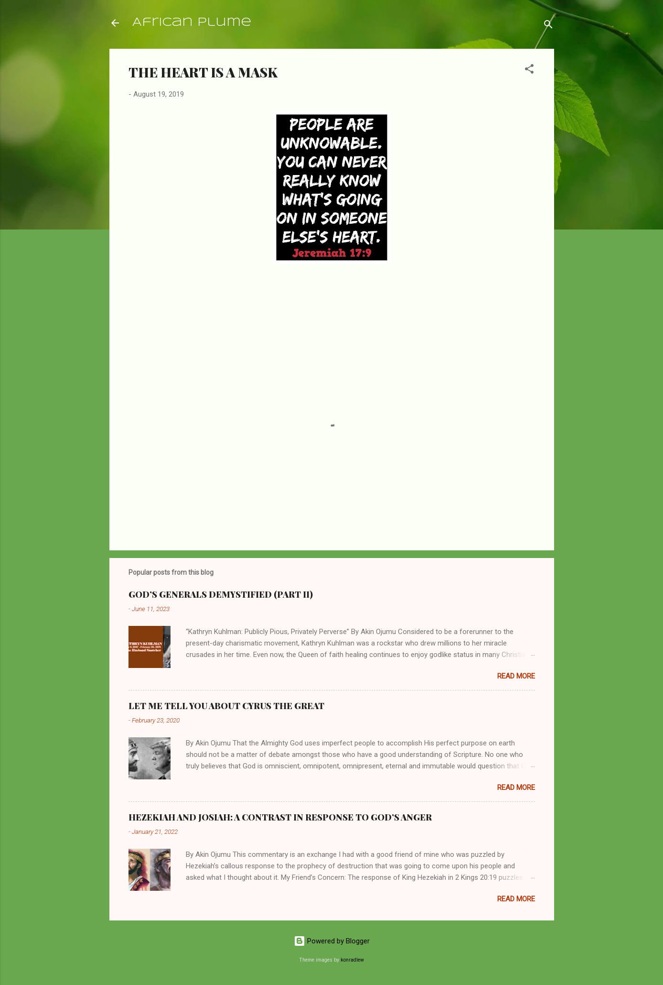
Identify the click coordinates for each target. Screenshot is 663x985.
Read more (516, 676)
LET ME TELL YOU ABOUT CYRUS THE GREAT (226, 705)
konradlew (352, 960)
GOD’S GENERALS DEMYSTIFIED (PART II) (220, 594)
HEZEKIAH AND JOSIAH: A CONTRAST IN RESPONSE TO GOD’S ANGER (280, 817)
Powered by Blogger (332, 941)
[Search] (548, 26)
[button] (529, 70)
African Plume (191, 22)
